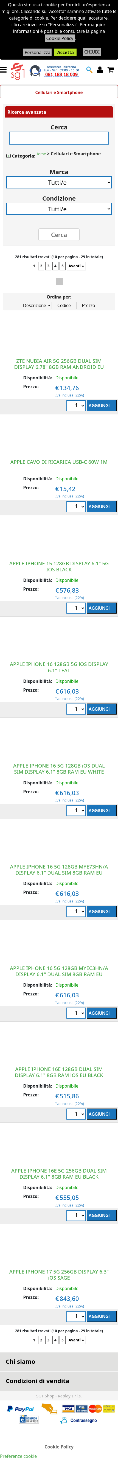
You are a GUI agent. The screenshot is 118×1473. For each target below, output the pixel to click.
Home (40, 153)
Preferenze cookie (18, 1456)
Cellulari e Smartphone (59, 92)
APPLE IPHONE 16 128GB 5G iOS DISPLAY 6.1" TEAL (59, 666)
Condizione (59, 196)
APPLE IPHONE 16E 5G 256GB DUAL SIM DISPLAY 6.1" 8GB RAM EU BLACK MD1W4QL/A (59, 1176)
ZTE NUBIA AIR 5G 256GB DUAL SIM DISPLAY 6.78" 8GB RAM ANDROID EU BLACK (59, 366)
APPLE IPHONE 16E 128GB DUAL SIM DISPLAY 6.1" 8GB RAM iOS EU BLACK (59, 1072)
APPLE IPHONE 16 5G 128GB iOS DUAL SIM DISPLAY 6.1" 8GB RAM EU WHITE (59, 768)
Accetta (65, 52)
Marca (59, 169)
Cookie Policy (59, 38)
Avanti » (76, 265)
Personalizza (37, 52)
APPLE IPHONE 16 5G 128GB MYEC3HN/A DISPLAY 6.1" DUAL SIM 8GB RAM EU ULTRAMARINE (59, 974)
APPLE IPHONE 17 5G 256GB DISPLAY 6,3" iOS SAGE (59, 1274)
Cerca (59, 125)
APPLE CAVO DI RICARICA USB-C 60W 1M (59, 461)
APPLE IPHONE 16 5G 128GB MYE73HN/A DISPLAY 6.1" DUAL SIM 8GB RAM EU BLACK (59, 872)
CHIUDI (92, 52)
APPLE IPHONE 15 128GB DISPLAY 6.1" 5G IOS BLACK (59, 566)
